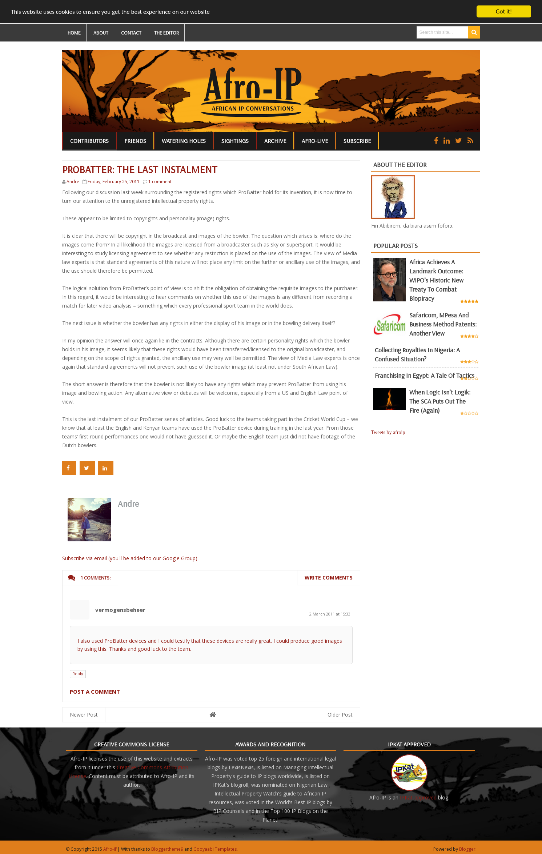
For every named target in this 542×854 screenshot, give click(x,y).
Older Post (340, 714)
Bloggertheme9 (167, 849)
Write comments (329, 577)
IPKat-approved (418, 797)
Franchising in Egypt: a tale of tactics (424, 375)
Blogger (467, 849)
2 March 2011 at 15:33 (329, 614)
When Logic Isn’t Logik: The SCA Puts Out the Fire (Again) (439, 401)
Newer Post (84, 714)
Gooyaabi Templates (215, 849)
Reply (77, 673)
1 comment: (160, 182)
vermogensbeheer (120, 609)
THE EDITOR (166, 32)
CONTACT (131, 32)
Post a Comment (95, 691)
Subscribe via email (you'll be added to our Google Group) (129, 558)
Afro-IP (110, 849)
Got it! (504, 11)
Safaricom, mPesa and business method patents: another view (443, 324)
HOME (74, 32)
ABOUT (100, 32)
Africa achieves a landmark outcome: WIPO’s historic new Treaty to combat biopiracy (436, 280)
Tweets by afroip (388, 432)
